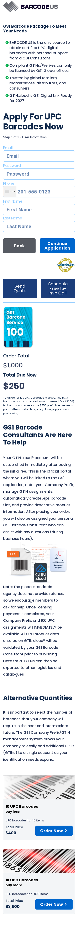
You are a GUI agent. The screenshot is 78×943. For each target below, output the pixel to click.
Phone (8, 183)
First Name (12, 201)
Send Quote (20, 288)
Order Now (54, 831)
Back (19, 246)
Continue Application (57, 246)
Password (12, 165)
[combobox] (9, 191)
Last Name (12, 218)
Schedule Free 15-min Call (58, 288)
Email (7, 147)
